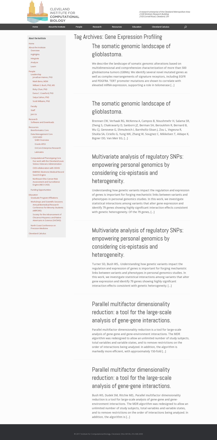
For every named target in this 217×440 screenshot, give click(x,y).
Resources (117, 26)
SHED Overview (42, 140)
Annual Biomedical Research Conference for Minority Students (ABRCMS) (48, 207)
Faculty (34, 106)
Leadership (36, 74)
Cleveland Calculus (160, 26)
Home (35, 26)
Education (136, 26)
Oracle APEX (40, 144)
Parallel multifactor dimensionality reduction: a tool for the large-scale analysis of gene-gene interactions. (132, 312)
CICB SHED (37, 137)
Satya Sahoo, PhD (41, 97)
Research (97, 26)
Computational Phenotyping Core (46, 158)
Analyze (34, 62)
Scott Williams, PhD (41, 101)
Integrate (35, 58)
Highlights (35, 54)
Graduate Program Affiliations (44, 197)
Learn (33, 66)
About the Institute (56, 26)
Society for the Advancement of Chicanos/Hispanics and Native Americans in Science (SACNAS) (47, 217)
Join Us (34, 114)
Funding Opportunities (41, 189)
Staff (33, 110)
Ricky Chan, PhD (40, 89)
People (79, 26)
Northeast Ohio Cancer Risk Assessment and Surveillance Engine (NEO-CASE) (46, 181)
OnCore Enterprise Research (48, 148)
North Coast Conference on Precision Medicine (43, 227)
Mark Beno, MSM (40, 81)
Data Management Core (42, 134)
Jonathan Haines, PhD (43, 77)
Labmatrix (39, 152)
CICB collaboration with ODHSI (46, 168)
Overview (35, 50)
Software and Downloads (42, 122)
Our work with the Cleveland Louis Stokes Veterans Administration (48, 162)
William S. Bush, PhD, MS (44, 85)
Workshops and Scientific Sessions (47, 201)
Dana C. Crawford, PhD (43, 93)
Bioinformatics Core (40, 130)
